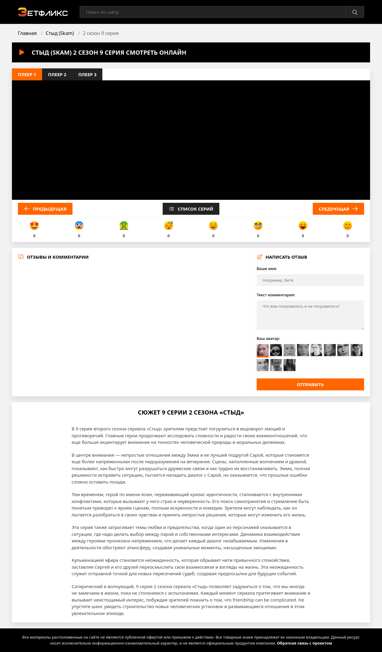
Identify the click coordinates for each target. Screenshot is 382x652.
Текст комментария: (276, 294)
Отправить (310, 384)
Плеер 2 (57, 74)
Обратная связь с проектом (304, 643)
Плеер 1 (27, 74)
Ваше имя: (267, 268)
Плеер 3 (87, 74)
